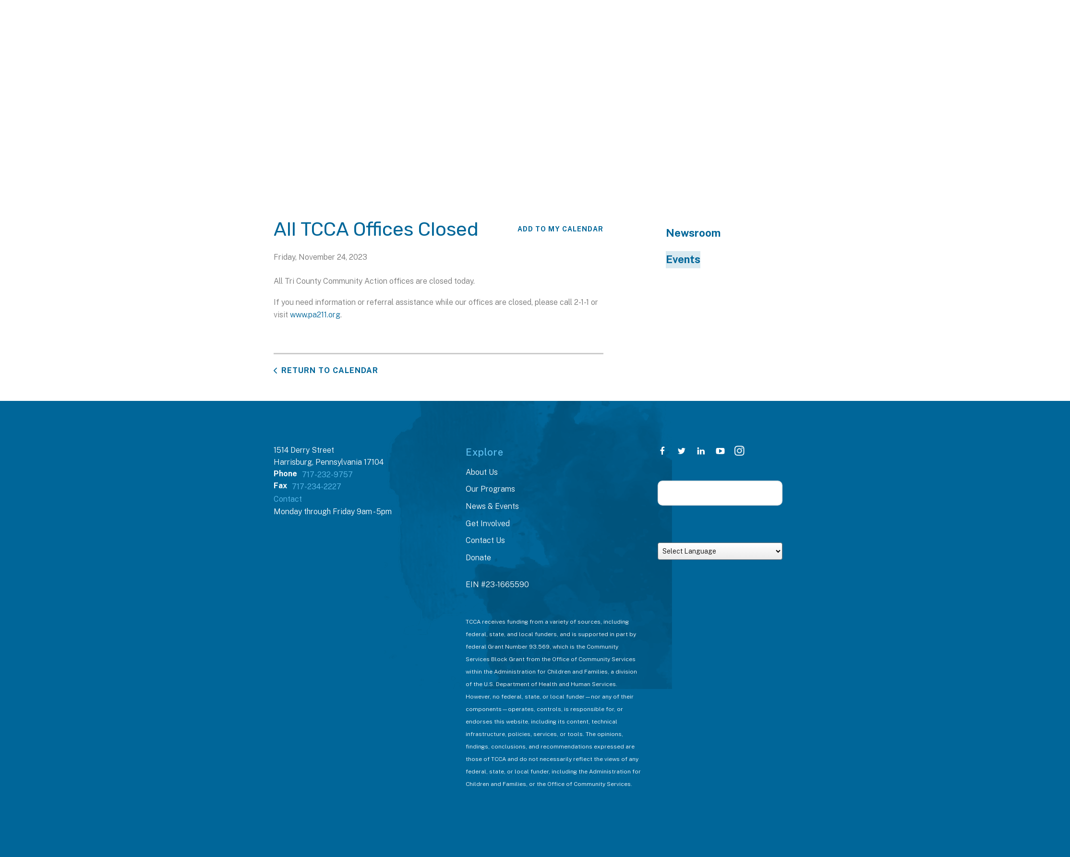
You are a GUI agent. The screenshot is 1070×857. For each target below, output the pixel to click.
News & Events (492, 506)
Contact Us (485, 540)
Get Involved (488, 523)
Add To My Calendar (560, 229)
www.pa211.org (315, 314)
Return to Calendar (329, 370)
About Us (482, 472)
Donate (478, 557)
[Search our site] (720, 493)
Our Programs (490, 489)
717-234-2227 (316, 486)
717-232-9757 (327, 474)
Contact (288, 499)
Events (683, 259)
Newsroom (693, 233)
